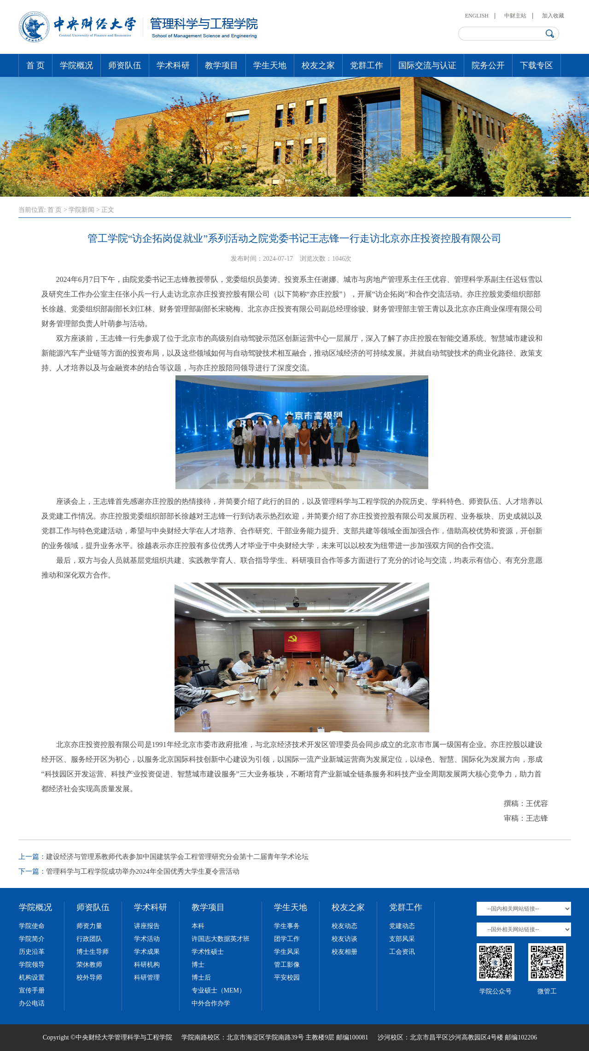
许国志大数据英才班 (221, 938)
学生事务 (287, 926)
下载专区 (536, 65)
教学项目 (221, 65)
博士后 (201, 977)
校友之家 (318, 65)
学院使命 (32, 926)
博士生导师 (92, 951)
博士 (198, 964)
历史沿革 (32, 951)
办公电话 (32, 1003)
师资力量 (89, 926)
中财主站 (515, 15)
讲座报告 (147, 926)
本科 (198, 926)
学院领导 (32, 964)
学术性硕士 (208, 951)
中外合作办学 (211, 1003)
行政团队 (89, 938)
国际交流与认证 (427, 65)
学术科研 (173, 65)
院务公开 (488, 65)
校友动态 (344, 926)
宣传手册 (32, 990)
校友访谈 (344, 938)
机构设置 (32, 977)
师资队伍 (124, 65)
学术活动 (147, 938)
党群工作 (366, 65)
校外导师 (89, 977)
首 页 (35, 65)
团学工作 (287, 938)
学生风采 (287, 951)
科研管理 (147, 977)
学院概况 (76, 65)
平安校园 (287, 977)
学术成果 (147, 951)
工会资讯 (402, 951)
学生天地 (269, 65)
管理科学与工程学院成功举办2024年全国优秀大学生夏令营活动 (142, 871)
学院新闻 (81, 209)
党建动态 (402, 926)
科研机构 (147, 964)
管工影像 (287, 964)
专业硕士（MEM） (218, 990)
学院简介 (32, 938)
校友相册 (344, 951)
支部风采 (402, 938)
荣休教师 (89, 964)
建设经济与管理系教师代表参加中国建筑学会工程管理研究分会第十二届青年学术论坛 (177, 856)
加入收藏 (553, 15)
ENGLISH (477, 15)
